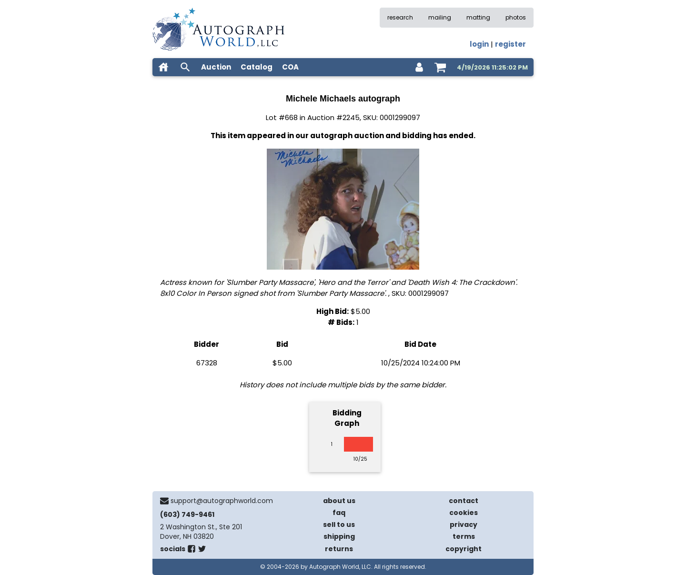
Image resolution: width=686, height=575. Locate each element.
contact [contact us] (463, 500)
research (400, 17)
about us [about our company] (339, 500)
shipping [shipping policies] (339, 536)
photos (515, 17)
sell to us (339, 524)
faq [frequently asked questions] (339, 512)
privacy (463, 524)
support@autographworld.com (222, 500)
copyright (463, 549)
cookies (463, 512)
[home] (163, 67)
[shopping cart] (440, 67)
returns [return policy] (339, 549)
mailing (439, 17)
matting (478, 17)
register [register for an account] (510, 44)
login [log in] (479, 44)
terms (464, 536)
